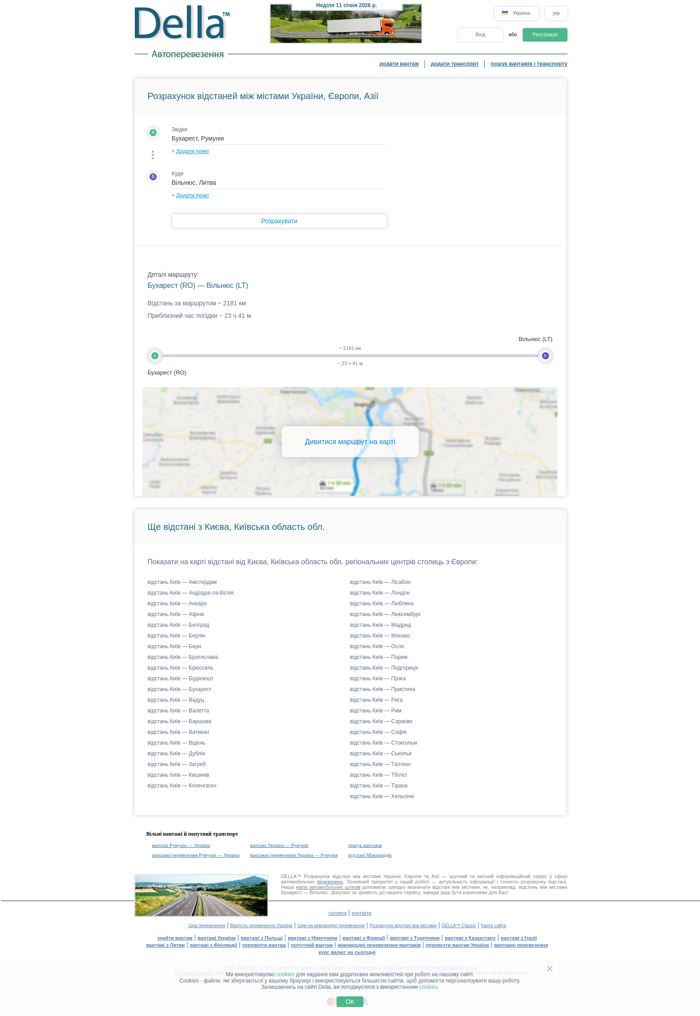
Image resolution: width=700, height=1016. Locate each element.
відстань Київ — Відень (177, 743)
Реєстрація (545, 34)
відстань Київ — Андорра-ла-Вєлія (191, 593)
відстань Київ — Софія (378, 732)
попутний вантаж (312, 945)
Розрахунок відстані (327, 876)
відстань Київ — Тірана (379, 786)
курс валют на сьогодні (347, 952)
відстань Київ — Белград (178, 625)
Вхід (480, 34)
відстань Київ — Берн (174, 646)
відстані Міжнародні (370, 855)
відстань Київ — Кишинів (178, 775)
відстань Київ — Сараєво (381, 721)
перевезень (330, 881)
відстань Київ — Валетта (178, 711)
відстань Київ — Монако (380, 636)
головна (337, 913)
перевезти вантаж (264, 945)
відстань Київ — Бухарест (180, 689)
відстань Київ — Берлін (176, 636)
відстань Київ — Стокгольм (383, 743)
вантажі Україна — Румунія (279, 845)
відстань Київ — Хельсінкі (382, 796)
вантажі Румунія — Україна (181, 845)
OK (350, 1001)
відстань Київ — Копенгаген (182, 786)
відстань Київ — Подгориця (384, 668)
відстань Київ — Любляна (381, 603)
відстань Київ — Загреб (177, 764)
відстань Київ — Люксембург (385, 614)
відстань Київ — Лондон (380, 593)
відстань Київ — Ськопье (381, 753)
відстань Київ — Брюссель (180, 668)
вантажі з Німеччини (313, 938)
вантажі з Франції (363, 938)
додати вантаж (399, 64)
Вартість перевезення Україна (261, 925)
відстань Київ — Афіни (176, 614)
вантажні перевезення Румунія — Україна (196, 855)
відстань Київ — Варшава (180, 721)
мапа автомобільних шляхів (328, 887)
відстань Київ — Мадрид (380, 625)
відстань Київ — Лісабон (380, 582)
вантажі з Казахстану (470, 938)
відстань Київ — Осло (377, 646)
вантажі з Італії (519, 938)
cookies (285, 974)
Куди (177, 174)
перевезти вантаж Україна (457, 945)
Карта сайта (493, 925)
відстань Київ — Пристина (382, 689)
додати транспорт (455, 64)
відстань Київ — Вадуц (176, 700)
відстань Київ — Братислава (183, 657)
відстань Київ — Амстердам (182, 582)
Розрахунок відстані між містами (403, 925)
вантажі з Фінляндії (214, 945)
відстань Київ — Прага (378, 678)
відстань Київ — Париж (379, 657)
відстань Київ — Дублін (177, 753)
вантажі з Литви (165, 945)
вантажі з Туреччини (415, 938)
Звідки (180, 129)
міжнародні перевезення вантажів (379, 945)
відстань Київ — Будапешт (181, 678)
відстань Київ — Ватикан (178, 732)
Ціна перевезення (206, 925)
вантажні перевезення (521, 945)
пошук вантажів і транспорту (529, 64)
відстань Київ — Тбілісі (378, 775)
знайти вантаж (174, 938)
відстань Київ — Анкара (177, 603)
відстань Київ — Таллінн (380, 764)
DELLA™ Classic (459, 925)
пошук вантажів (365, 845)
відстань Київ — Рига (376, 700)
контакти (361, 913)
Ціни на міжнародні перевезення (331, 925)
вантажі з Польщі (262, 938)
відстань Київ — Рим (375, 711)
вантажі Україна (217, 938)
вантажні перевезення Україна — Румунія (294, 855)
